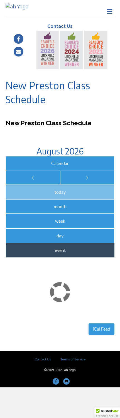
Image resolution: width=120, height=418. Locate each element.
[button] (107, 412)
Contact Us (60, 57)
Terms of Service (72, 390)
